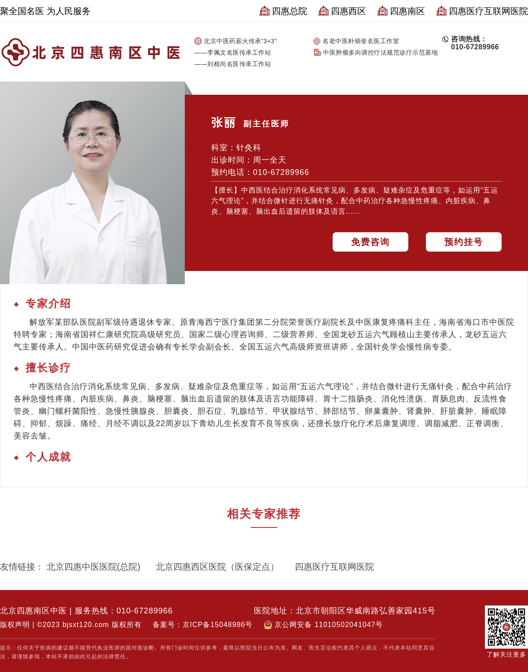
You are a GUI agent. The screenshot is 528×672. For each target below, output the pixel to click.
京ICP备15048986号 (218, 624)
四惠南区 (401, 11)
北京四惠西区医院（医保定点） (217, 567)
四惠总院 (283, 11)
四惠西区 (342, 11)
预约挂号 (463, 242)
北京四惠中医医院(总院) (93, 567)
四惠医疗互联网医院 (482, 11)
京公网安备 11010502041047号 (329, 624)
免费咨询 (370, 242)
